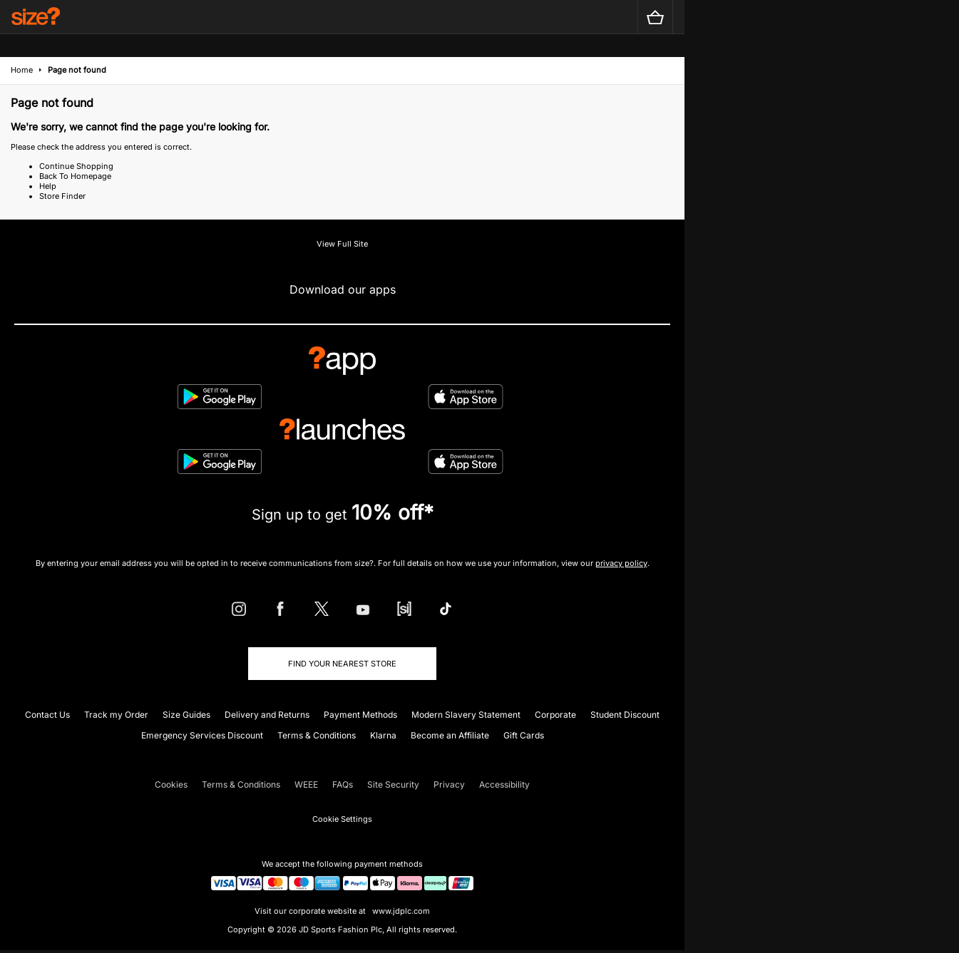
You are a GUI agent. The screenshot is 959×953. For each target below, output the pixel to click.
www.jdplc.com (400, 911)
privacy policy (621, 563)
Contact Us (47, 714)
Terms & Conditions (316, 735)
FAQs (342, 784)
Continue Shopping (76, 166)
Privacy (449, 784)
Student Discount (625, 714)
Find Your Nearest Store (342, 664)
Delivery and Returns (267, 714)
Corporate (555, 714)
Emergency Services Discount (202, 735)
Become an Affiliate (450, 735)
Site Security (393, 784)
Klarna (383, 735)
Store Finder (62, 196)
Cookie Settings (342, 819)
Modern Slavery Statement (465, 714)
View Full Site (342, 244)
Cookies (171, 784)
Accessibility (504, 784)
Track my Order (116, 714)
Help (47, 186)
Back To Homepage (75, 176)
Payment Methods (360, 714)
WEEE (306, 784)
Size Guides (186, 714)
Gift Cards (523, 735)
